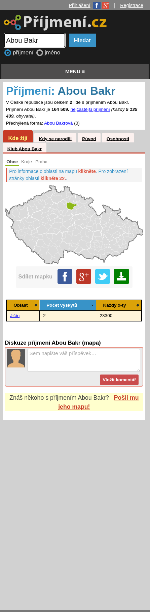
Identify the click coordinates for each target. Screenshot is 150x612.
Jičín (15, 315)
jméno (52, 52)
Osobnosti (118, 138)
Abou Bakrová (58, 123)
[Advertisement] (75, 508)
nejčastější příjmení (90, 109)
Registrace (131, 5)
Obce (12, 161)
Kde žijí (17, 138)
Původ (89, 138)
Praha (41, 161)
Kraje (26, 161)
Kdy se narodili (55, 138)
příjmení (24, 52)
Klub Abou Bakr (24, 148)
